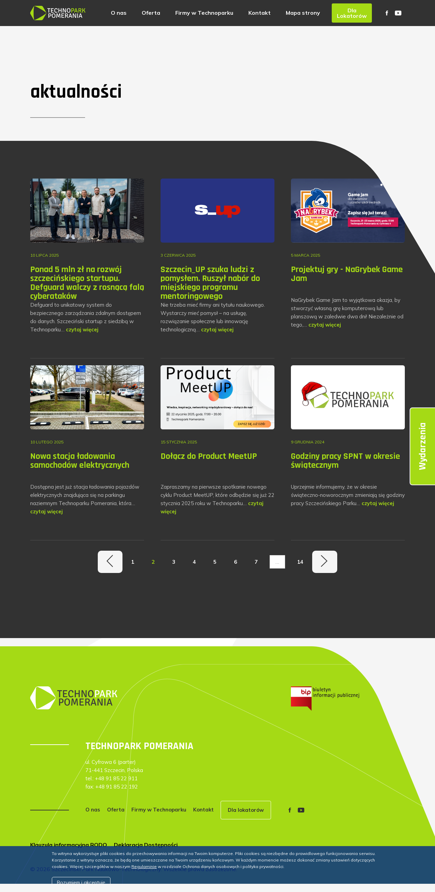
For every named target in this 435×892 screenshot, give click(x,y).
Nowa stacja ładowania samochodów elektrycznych (79, 461)
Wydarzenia (422, 446)
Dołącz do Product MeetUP (209, 456)
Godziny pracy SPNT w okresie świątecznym (345, 461)
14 (300, 562)
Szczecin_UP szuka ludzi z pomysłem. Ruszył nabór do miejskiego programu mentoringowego (210, 283)
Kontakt (259, 12)
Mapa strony (303, 12)
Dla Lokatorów (352, 13)
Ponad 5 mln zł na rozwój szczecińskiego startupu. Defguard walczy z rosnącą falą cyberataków (87, 283)
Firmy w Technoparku (204, 12)
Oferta (151, 12)
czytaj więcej (82, 329)
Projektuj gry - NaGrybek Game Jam (347, 274)
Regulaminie (144, 866)
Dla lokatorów (246, 810)
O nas (119, 12)
